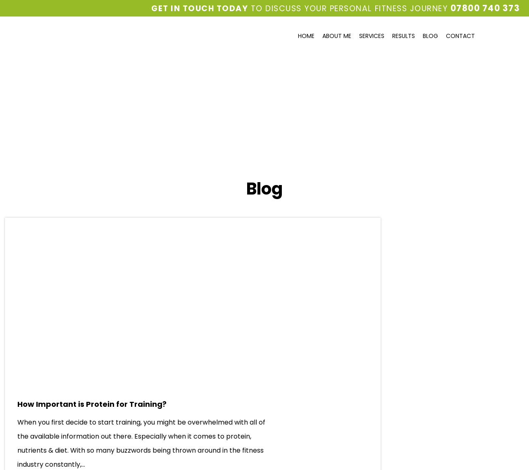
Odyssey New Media (319, 454)
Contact (460, 35)
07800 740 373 (487, 8)
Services (371, 35)
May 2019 (386, 307)
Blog (430, 35)
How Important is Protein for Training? (199, 234)
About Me (336, 35)
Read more (230, 343)
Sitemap (83, 435)
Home (306, 35)
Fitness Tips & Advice (406, 256)
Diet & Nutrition (396, 241)
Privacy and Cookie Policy (36, 435)
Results (403, 35)
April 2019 (387, 322)
